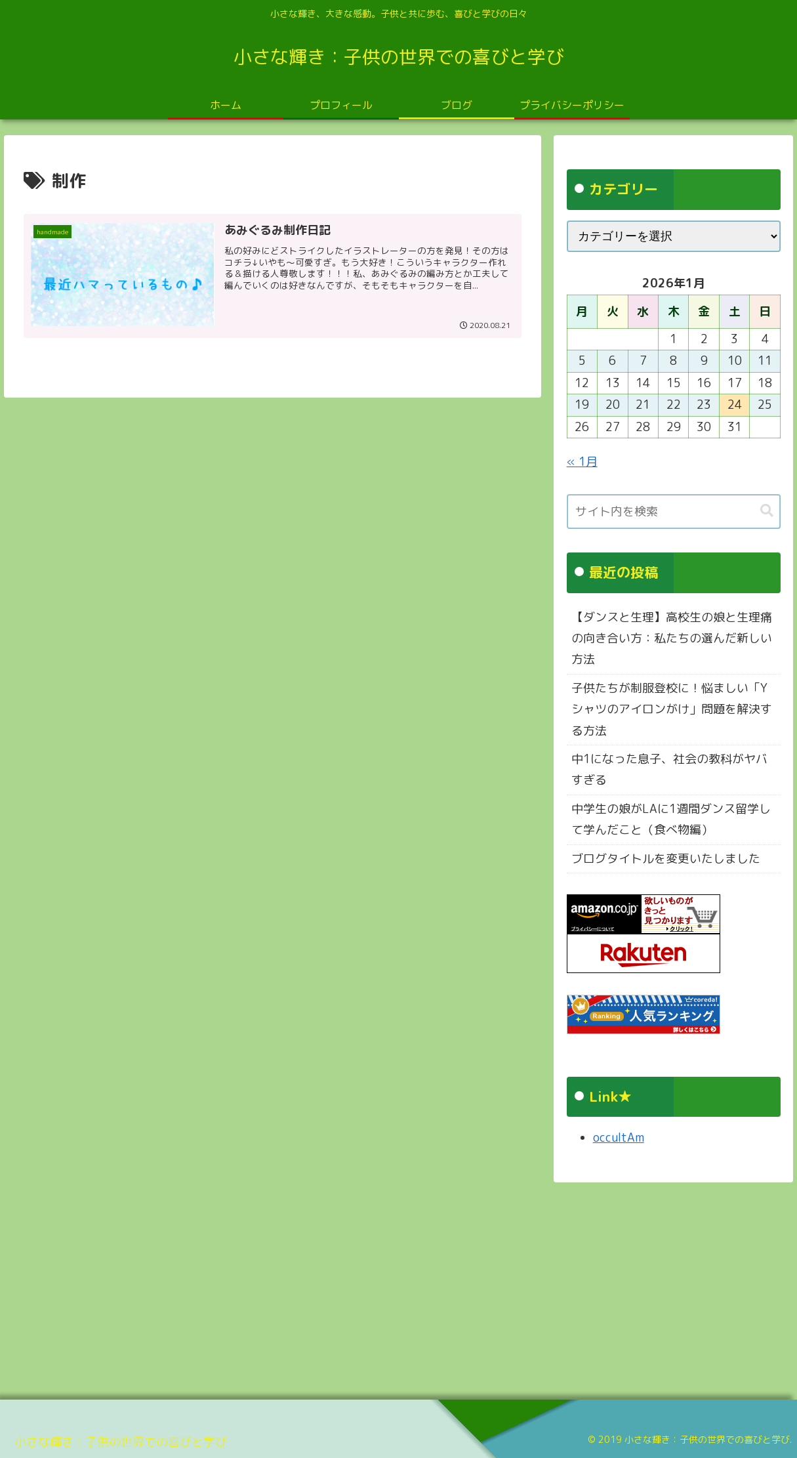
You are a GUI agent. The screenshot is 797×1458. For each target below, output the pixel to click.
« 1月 (582, 461)
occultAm (618, 1137)
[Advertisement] (393, 1286)
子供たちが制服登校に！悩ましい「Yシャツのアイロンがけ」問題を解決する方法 (671, 709)
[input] (674, 511)
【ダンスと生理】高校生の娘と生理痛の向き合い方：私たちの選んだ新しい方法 (671, 638)
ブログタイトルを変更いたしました (665, 858)
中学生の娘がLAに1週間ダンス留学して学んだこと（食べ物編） (671, 819)
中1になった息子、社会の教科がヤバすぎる (669, 769)
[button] (767, 510)
